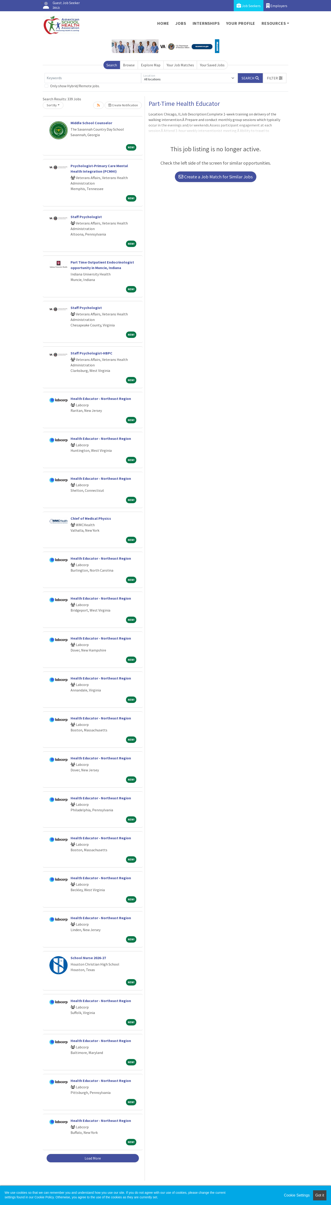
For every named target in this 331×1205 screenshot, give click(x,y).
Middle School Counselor (91, 123)
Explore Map (150, 65)
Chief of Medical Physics (91, 518)
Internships (206, 23)
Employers (276, 5)
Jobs (180, 23)
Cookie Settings (297, 1195)
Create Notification (123, 105)
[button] (274, 78)
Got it (319, 1195)
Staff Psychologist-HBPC (91, 353)
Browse (129, 65)
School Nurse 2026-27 (88, 957)
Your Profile (240, 23)
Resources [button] (274, 23)
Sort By (52, 105)
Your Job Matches (180, 65)
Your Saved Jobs (212, 65)
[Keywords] (93, 78)
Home (163, 23)
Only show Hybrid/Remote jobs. (75, 86)
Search (111, 65)
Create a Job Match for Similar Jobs (216, 177)
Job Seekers (249, 5)
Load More (93, 1158)
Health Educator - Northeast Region (101, 398)
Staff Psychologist (86, 216)
